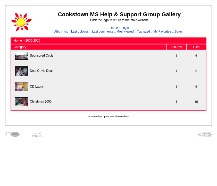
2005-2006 (33, 40)
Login (125, 28)
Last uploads (80, 31)
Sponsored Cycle (41, 55)
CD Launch (37, 86)
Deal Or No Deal (41, 71)
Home (114, 28)
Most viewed (125, 31)
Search (179, 31)
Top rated (143, 31)
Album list (61, 31)
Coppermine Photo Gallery (115, 116)
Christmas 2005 (41, 101)
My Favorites (162, 31)
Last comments (102, 31)
